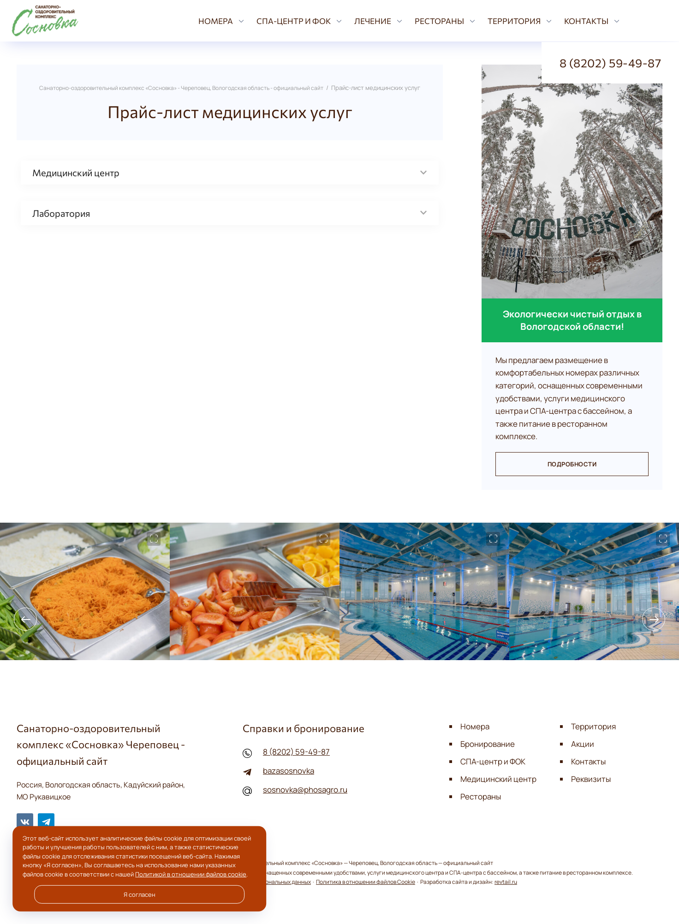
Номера (474, 726)
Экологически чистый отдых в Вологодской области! (572, 320)
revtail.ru (505, 881)
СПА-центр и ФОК (492, 761)
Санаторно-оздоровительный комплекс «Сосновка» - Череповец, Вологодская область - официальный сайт (69, 21)
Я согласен (139, 894)
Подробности (572, 464)
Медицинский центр (498, 778)
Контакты (588, 761)
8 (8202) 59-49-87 (296, 751)
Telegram (46, 821)
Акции (582, 743)
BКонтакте (25, 821)
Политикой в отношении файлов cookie (190, 874)
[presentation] (25, 619)
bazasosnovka (288, 770)
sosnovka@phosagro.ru (305, 789)
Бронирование (487, 743)
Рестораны (480, 795)
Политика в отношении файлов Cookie (365, 881)
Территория (593, 726)
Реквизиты (591, 778)
